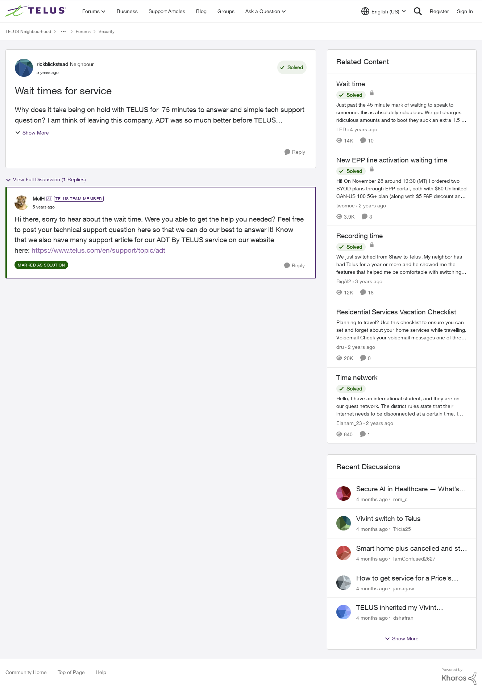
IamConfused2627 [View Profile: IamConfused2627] (414, 558)
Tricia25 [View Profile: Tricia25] (402, 529)
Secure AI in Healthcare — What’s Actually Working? (407, 489)
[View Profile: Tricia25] (343, 523)
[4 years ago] (362, 129)
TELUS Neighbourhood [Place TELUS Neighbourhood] (28, 31)
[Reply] (295, 152)
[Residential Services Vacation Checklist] (401, 329)
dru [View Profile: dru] (340, 347)
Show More (32, 132)
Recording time (359, 236)
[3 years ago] (367, 281)
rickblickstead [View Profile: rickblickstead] (52, 64)
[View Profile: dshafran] (343, 612)
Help (101, 672)
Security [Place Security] (107, 31)
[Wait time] (401, 112)
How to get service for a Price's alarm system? (404, 578)
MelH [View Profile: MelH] (39, 198)
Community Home (26, 672)
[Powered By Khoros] (459, 676)
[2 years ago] (371, 205)
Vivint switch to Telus (388, 518)
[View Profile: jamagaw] (343, 582)
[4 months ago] (372, 499)
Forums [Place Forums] (83, 31)
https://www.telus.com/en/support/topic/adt (98, 250)
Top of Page (71, 672)
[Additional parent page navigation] (63, 31)
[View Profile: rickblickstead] (24, 68)
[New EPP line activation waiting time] (401, 188)
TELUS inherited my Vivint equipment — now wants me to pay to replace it (410, 607)
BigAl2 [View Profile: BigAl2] (343, 281)
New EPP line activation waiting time (391, 160)
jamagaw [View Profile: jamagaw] (403, 588)
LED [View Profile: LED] (341, 129)
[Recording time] (401, 264)
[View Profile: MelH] (21, 202)
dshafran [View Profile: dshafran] (403, 618)
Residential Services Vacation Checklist (396, 312)
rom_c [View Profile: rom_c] (400, 499)
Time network (357, 377)
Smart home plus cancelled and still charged (410, 548)
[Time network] (401, 405)
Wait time (350, 84)
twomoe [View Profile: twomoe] (345, 205)
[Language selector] (383, 11)
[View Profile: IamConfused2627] (343, 553)
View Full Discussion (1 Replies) (45, 179)
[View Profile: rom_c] (343, 493)
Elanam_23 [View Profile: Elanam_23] (349, 423)
